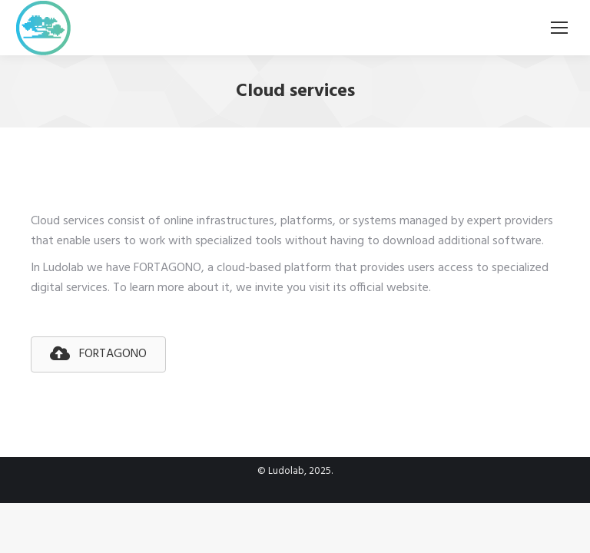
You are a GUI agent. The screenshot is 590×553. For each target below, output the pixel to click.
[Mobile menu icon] (559, 27)
